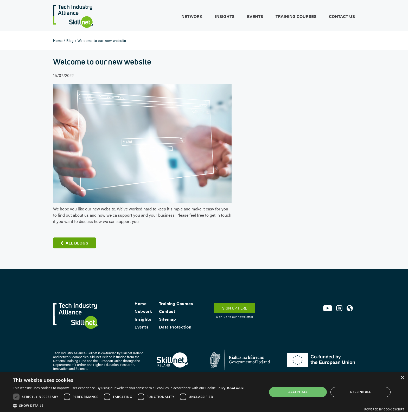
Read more (235, 387)
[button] (128, 405)
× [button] (402, 378)
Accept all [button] (298, 392)
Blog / (71, 40)
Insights (224, 16)
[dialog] (204, 392)
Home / (59, 40)
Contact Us (342, 16)
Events (255, 16)
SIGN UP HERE (234, 308)
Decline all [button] (360, 392)
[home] (73, 14)
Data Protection (175, 327)
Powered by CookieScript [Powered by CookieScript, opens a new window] (384, 409)
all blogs (77, 243)
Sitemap (167, 319)
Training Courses (296, 16)
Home (140, 303)
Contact (167, 311)
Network (191, 16)
